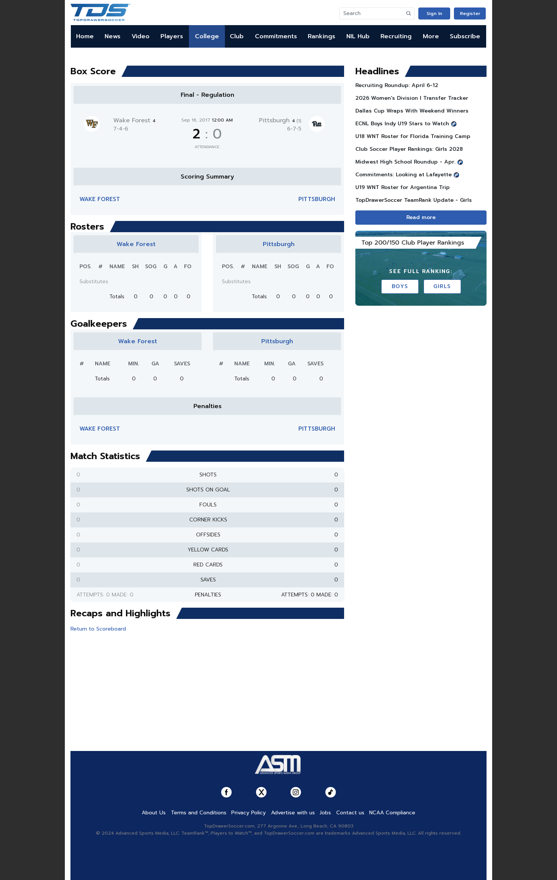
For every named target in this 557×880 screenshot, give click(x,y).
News (112, 36)
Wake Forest (134, 120)
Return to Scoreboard (98, 629)
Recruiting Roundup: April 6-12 (396, 85)
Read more (421, 217)
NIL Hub (358, 36)
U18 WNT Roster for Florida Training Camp (412, 136)
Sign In (434, 13)
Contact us (350, 813)
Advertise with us (293, 813)
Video (141, 36)
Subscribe (465, 36)
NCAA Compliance (392, 813)
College (207, 36)
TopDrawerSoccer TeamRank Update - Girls (413, 200)
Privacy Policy (248, 813)
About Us (154, 813)
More (431, 36)
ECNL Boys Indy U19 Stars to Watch (402, 124)
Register (470, 13)
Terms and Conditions (198, 813)
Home (85, 36)
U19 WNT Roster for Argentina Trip (402, 187)
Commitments (276, 36)
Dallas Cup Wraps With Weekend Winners (412, 111)
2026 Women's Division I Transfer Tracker (411, 98)
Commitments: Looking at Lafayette (403, 175)
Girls (442, 286)
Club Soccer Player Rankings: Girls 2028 (409, 149)
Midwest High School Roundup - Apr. (405, 162)
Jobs (325, 813)
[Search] (371, 14)
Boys (400, 286)
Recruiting (396, 36)
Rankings (321, 36)
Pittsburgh (280, 120)
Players (171, 36)
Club (237, 36)
